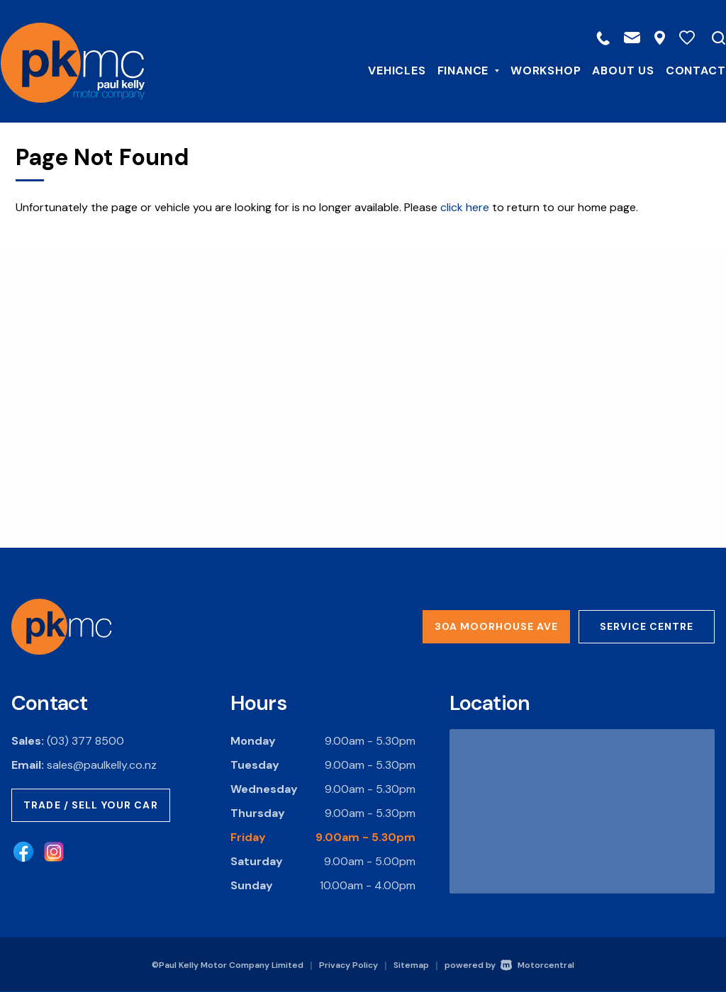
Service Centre (646, 626)
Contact (684, 69)
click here (464, 207)
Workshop (535, 69)
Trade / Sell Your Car (90, 805)
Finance (457, 69)
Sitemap (411, 965)
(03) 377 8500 (85, 740)
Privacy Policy (348, 965)
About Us (612, 69)
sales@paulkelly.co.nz (102, 764)
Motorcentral (537, 965)
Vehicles (386, 69)
